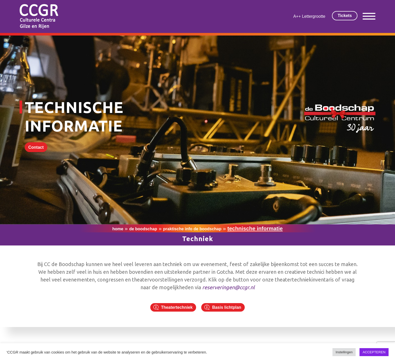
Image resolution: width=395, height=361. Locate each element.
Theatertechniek (177, 307)
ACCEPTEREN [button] (374, 352)
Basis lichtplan (226, 307)
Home (117, 229)
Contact (36, 147)
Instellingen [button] (344, 352)
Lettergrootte (313, 16)
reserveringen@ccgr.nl (228, 287)
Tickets (345, 15)
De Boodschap (143, 229)
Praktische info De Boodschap (192, 229)
